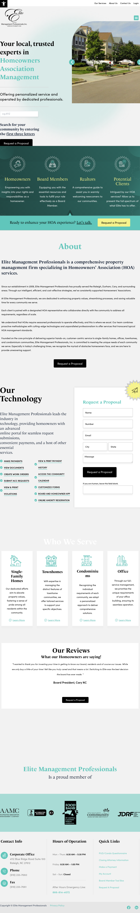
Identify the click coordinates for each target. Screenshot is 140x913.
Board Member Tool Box (111, 880)
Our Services (92, 3)
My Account (105, 873)
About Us (108, 3)
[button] (136, 18)
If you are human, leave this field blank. (100, 486)
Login (135, 3)
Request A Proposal (109, 887)
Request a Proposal (99, 475)
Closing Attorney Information (113, 860)
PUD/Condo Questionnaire (113, 853)
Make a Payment (108, 866)
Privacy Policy (57, 905)
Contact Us (122, 3)
